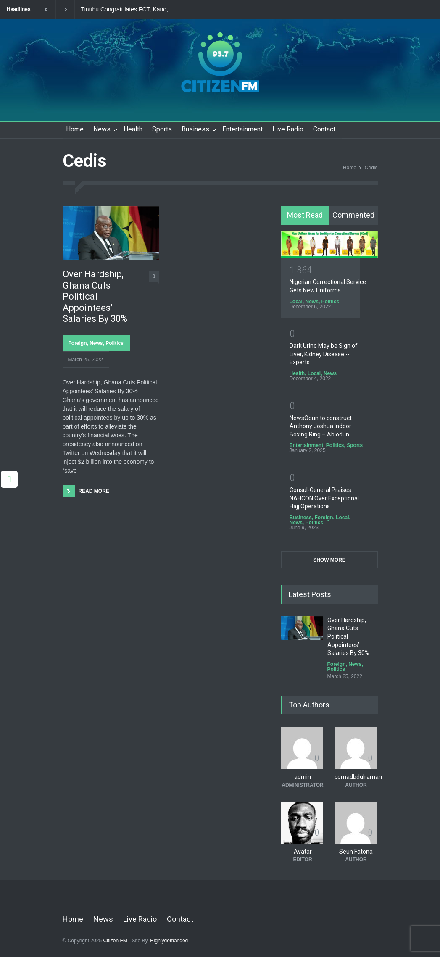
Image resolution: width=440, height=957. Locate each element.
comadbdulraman (358, 776)
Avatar (303, 851)
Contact (324, 129)
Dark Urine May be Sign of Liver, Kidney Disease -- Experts (324, 353)
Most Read (305, 214)
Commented (353, 214)
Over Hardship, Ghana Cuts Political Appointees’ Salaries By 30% (95, 296)
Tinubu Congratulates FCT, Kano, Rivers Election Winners (124, 9)
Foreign (78, 343)
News (102, 129)
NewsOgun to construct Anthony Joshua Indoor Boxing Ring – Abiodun (321, 426)
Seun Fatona (356, 851)
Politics (114, 343)
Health (133, 129)
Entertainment (242, 129)
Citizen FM (115, 941)
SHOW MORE (329, 560)
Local (296, 302)
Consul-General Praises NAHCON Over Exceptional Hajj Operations (324, 498)
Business (195, 129)
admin (302, 776)
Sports (162, 129)
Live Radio (287, 129)
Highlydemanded (169, 941)
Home (75, 129)
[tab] (305, 215)
